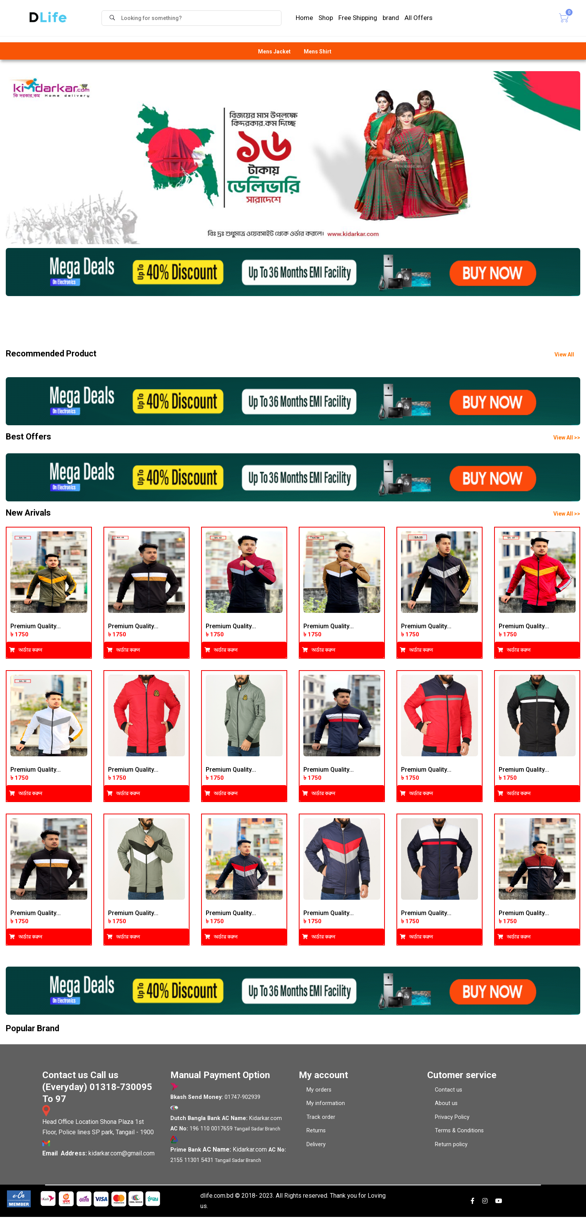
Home (304, 18)
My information (325, 1106)
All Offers (419, 18)
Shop (325, 18)
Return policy (451, 1147)
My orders (318, 1092)
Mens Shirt (317, 51)
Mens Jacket (274, 51)
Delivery (316, 1147)
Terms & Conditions (459, 1133)
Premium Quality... (35, 627)
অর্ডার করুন (25, 651)
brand (391, 18)
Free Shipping (357, 18)
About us (446, 1106)
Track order (320, 1120)
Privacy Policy (452, 1120)
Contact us (448, 1092)
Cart (558, 18)
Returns (316, 1133)
